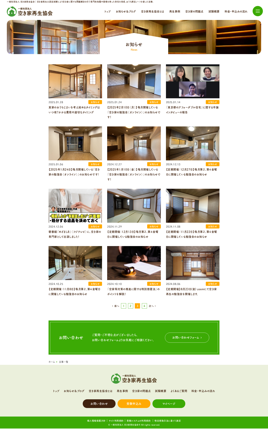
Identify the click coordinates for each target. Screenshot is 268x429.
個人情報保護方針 (96, 421)
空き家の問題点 (194, 11)
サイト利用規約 (116, 421)
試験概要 (214, 11)
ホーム (52, 362)
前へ (116, 306)
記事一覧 (63, 362)
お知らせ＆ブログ (126, 11)
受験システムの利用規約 (139, 421)
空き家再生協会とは (152, 11)
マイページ (169, 404)
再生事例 (174, 11)
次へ (151, 306)
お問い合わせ (99, 404)
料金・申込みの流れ (236, 11)
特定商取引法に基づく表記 (168, 421)
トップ (107, 11)
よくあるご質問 (179, 391)
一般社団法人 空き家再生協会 (30, 11)
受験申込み (134, 404)
